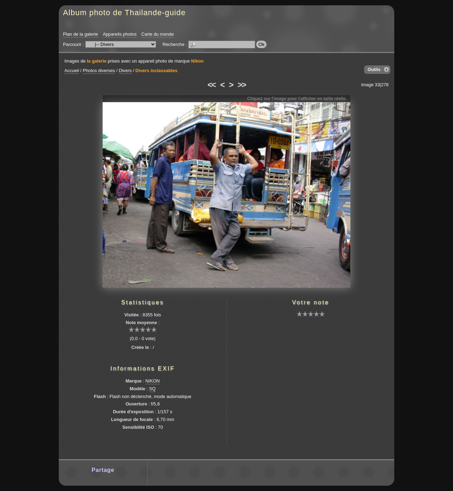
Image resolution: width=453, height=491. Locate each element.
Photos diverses (99, 70)
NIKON (152, 381)
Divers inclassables (157, 70)
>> (242, 84)
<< (211, 84)
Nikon (197, 61)
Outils (374, 69)
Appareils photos (119, 34)
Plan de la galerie (80, 34)
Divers (125, 70)
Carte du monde (157, 34)
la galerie (97, 61)
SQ (152, 388)
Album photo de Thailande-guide (124, 12)
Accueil (71, 70)
